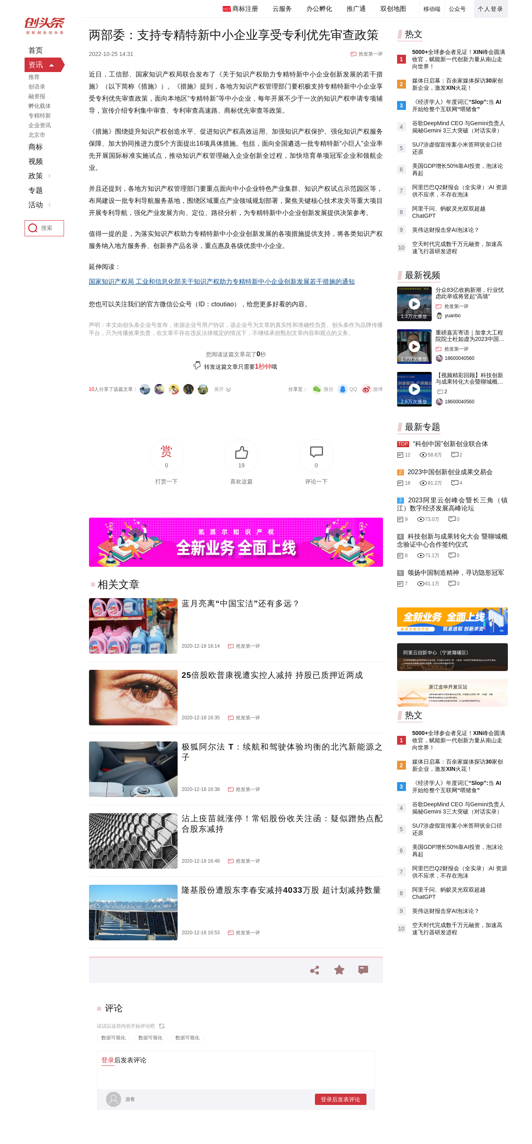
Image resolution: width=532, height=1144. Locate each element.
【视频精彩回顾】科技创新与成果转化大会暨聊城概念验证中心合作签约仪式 (469, 381)
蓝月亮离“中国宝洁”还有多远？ (241, 603)
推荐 (34, 77)
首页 (36, 50)
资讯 (36, 65)
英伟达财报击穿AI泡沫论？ (446, 230)
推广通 (356, 8)
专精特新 (40, 115)
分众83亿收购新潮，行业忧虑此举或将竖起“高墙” (470, 293)
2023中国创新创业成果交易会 (450, 472)
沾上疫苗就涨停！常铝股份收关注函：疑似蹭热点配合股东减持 (282, 823)
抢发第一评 (371, 54)
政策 (36, 176)
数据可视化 (113, 1038)
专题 (36, 190)
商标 (36, 147)
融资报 (37, 96)
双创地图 (393, 8)
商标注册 (245, 8)
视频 (36, 161)
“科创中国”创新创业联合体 (450, 443)
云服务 (282, 8)
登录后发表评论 (340, 1099)
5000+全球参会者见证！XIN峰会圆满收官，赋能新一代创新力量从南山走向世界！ (458, 59)
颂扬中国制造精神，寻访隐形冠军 (456, 572)
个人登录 (491, 9)
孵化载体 (40, 106)
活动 (36, 205)
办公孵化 (319, 8)
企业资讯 (40, 125)
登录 (107, 1060)
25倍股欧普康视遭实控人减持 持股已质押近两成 (272, 675)
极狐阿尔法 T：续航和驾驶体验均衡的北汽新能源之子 (282, 752)
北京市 (37, 135)
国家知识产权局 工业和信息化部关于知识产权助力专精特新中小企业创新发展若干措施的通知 (222, 281)
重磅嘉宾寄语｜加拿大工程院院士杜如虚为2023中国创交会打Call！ (470, 339)
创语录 (37, 86)
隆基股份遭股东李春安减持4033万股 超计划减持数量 (281, 890)
